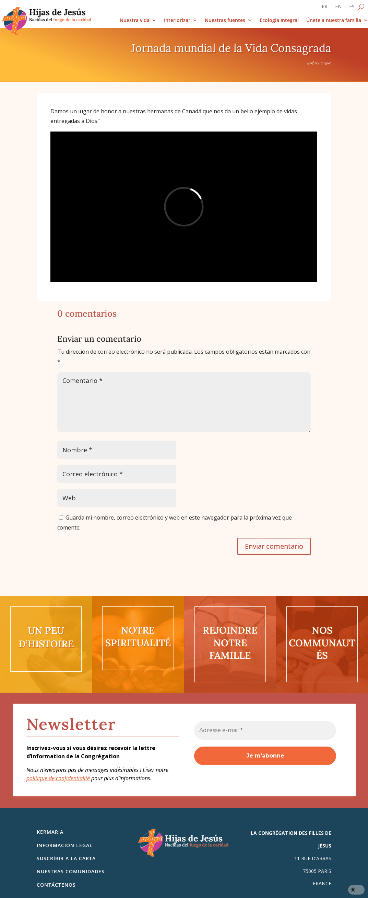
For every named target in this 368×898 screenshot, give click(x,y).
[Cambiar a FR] (325, 8)
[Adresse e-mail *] (265, 730)
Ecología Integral (279, 20)
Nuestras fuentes (225, 20)
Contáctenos (56, 885)
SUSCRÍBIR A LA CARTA (66, 858)
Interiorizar (177, 20)
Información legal (65, 845)
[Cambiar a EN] (338, 8)
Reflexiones (319, 63)
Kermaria (50, 832)
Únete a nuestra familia (333, 20)
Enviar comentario (274, 546)
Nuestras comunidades (71, 871)
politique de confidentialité (58, 778)
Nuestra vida (135, 20)
